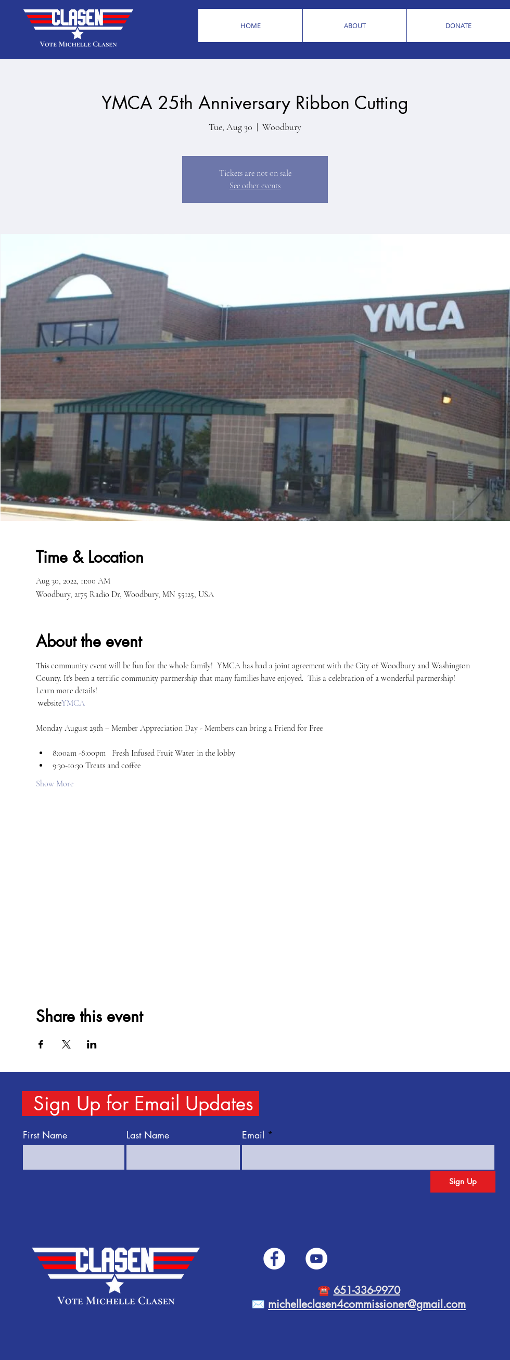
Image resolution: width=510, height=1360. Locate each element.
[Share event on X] (66, 1044)
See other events (255, 185)
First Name (45, 1134)
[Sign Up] (462, 1182)
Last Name (147, 1134)
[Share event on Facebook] (41, 1044)
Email (253, 1134)
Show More (54, 784)
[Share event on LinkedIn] (92, 1044)
